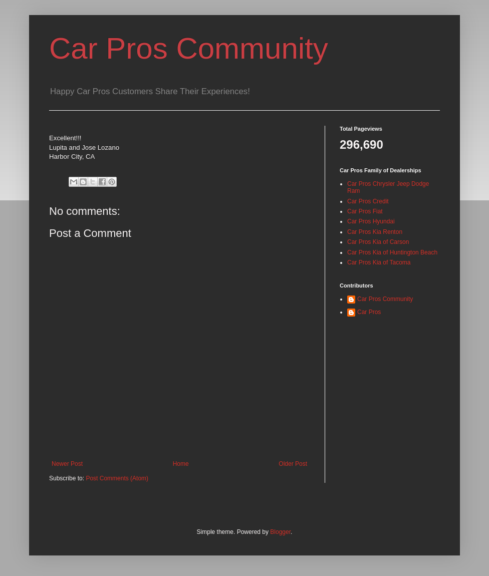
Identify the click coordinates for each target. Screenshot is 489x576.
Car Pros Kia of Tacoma (379, 262)
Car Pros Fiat (365, 211)
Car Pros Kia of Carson (378, 241)
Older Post (293, 463)
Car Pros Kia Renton (374, 231)
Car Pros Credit (368, 201)
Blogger (280, 531)
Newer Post (67, 463)
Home (181, 463)
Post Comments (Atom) (117, 478)
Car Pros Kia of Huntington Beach (392, 252)
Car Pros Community (188, 48)
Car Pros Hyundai (371, 221)
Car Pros (369, 312)
